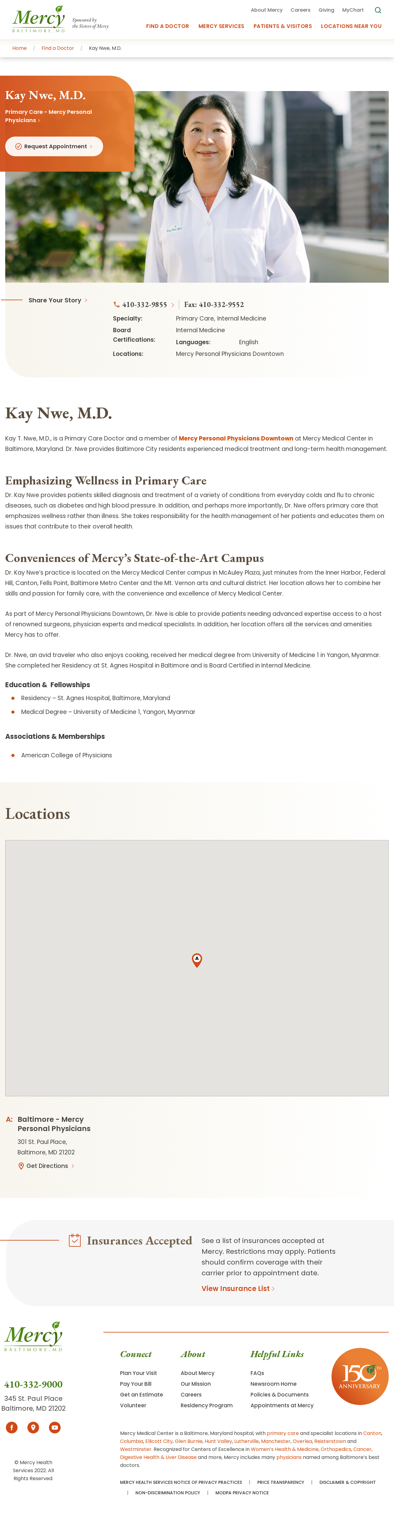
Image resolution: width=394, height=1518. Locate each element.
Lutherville (246, 1441)
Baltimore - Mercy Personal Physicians (54, 1124)
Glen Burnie (189, 1441)
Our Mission (196, 1384)
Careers (191, 1394)
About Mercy (198, 1373)
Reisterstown (330, 1441)
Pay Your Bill (135, 1384)
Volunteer (133, 1405)
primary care (283, 1433)
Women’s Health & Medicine (285, 1449)
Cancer (362, 1449)
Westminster (135, 1449)
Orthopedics (336, 1449)
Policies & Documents (280, 1394)
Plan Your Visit (138, 1373)
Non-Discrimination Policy (167, 1493)
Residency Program (207, 1405)
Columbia (131, 1441)
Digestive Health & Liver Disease (158, 1457)
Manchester (276, 1441)
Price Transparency (280, 1482)
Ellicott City (159, 1441)
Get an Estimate (141, 1394)
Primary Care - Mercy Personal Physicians (48, 116)
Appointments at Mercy (282, 1405)
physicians (289, 1457)
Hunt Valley (218, 1441)
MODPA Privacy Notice (242, 1493)
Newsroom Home (274, 1384)
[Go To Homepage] (33, 1350)
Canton (372, 1433)
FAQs (257, 1373)
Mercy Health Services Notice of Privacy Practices (181, 1482)
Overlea (302, 1441)
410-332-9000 (33, 1384)
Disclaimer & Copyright (348, 1482)
